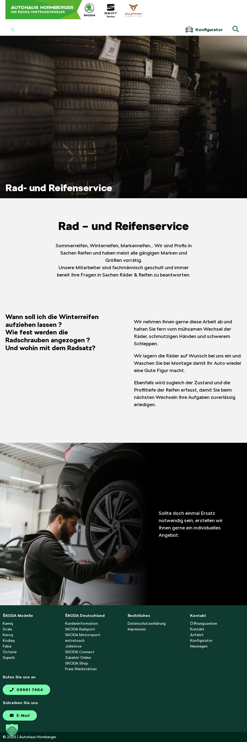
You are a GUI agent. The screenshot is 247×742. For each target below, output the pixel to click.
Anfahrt (197, 635)
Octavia (10, 652)
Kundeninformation (81, 623)
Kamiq (8, 623)
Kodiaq (9, 640)
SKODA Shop (76, 663)
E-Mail (20, 715)
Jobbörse (73, 646)
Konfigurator (204, 29)
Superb (9, 657)
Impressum (137, 629)
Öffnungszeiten (203, 623)
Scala (7, 629)
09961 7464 (26, 690)
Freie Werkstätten (81, 669)
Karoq (8, 635)
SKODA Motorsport (82, 635)
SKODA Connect (79, 652)
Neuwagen (199, 646)
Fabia (7, 646)
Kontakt (197, 629)
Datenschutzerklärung (147, 623)
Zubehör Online (78, 657)
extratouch (75, 640)
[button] (12, 730)
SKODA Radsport (80, 629)
